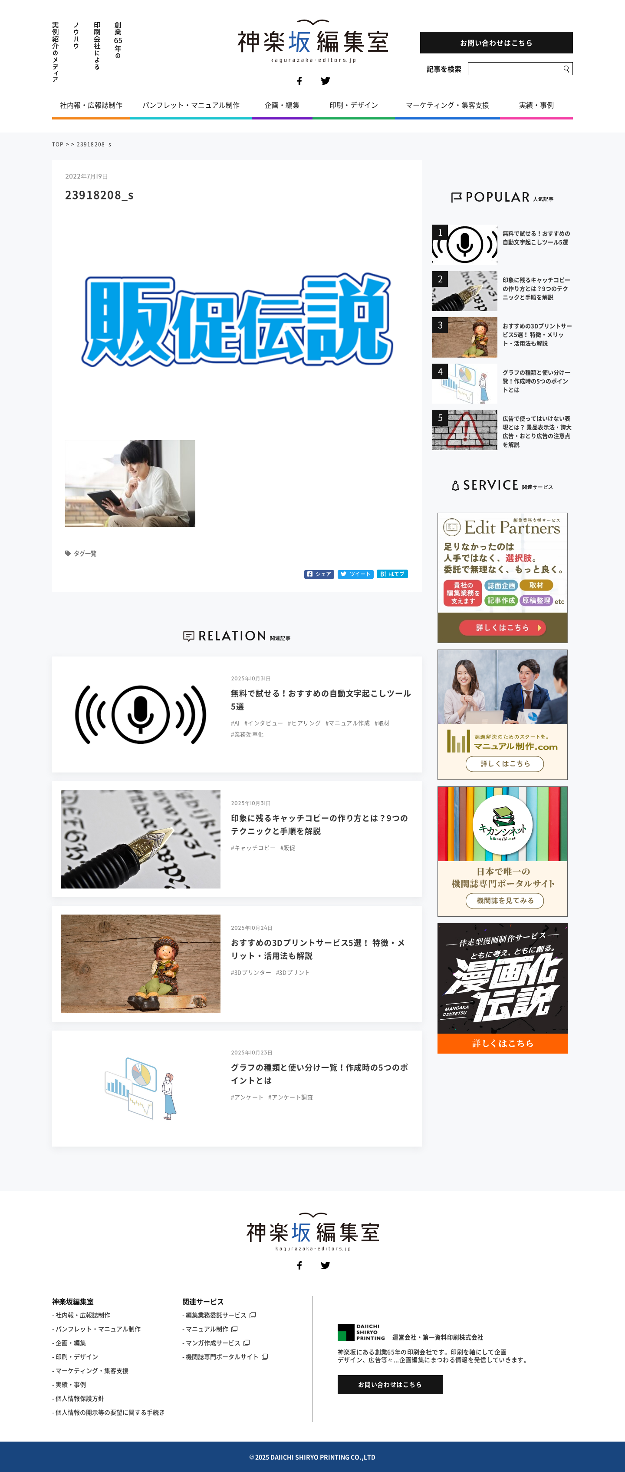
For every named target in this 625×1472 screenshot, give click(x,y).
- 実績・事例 (69, 1384)
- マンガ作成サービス (216, 1342)
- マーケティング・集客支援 (90, 1370)
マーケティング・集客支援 (447, 104)
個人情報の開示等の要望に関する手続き (110, 1412)
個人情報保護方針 (80, 1398)
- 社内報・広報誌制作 (81, 1314)
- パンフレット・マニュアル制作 (96, 1328)
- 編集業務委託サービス (219, 1314)
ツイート (356, 574)
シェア (319, 574)
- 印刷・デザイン (75, 1356)
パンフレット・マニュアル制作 (191, 104)
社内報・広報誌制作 (91, 104)
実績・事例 (536, 104)
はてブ (392, 574)
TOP (58, 144)
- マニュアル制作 (209, 1328)
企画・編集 (282, 104)
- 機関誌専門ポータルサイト (225, 1356)
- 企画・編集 (69, 1342)
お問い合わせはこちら (496, 42)
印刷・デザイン (353, 104)
